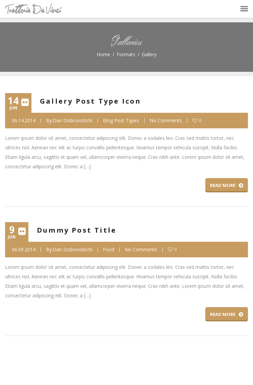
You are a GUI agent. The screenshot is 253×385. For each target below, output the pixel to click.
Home (103, 54)
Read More (226, 185)
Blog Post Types (121, 120)
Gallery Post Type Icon (90, 101)
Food (108, 249)
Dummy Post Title (76, 230)
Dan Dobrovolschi (72, 120)
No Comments (166, 120)
